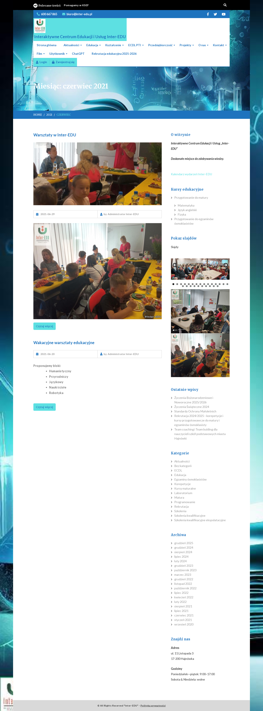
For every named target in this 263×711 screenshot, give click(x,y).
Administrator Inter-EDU (123, 214)
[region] (97, 271)
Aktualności (71, 45)
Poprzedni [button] (175, 265)
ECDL (178, 470)
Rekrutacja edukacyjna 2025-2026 (114, 53)
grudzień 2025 (183, 543)
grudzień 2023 (183, 565)
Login (41, 62)
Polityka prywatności (153, 705)
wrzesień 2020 (183, 624)
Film (39, 53)
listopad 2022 (183, 583)
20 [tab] (198, 286)
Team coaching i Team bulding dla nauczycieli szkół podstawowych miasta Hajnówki (200, 433)
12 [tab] (216, 284)
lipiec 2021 (181, 611)
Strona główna (46, 45)
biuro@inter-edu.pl (79, 14)
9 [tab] (204, 284)
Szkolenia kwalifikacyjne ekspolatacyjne (200, 520)
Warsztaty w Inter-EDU (54, 134)
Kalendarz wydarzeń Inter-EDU (191, 174)
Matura (179, 497)
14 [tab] (223, 284)
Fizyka (182, 214)
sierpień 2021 (183, 606)
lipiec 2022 (181, 593)
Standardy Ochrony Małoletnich (195, 411)
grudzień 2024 (183, 547)
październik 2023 (185, 570)
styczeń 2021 (183, 620)
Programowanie (184, 502)
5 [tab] (189, 284)
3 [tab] (181, 284)
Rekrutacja (181, 506)
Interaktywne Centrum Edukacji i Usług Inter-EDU (80, 36)
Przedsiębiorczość (160, 45)
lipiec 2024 (181, 556)
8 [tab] (200, 284)
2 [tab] (177, 284)
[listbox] (134, 5)
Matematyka (186, 205)
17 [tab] (187, 286)
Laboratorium (183, 493)
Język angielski (187, 210)
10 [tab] (208, 284)
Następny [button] (225, 265)
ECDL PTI (134, 45)
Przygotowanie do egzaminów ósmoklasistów (194, 221)
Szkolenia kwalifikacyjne (189, 515)
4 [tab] (185, 284)
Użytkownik (57, 53)
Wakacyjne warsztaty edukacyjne (63, 342)
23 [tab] (210, 286)
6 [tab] (193, 284)
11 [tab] (212, 284)
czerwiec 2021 (183, 615)
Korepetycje (182, 484)
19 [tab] (195, 286)
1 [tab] (173, 284)
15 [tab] (227, 284)
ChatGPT (78, 53)
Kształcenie (113, 45)
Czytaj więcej (44, 326)
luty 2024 (180, 561)
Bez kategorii (183, 466)
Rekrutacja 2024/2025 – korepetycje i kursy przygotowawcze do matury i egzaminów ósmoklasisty (198, 420)
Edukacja (92, 45)
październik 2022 (185, 588)
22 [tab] (206, 286)
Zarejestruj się (63, 62)
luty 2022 (180, 602)
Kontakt (218, 45)
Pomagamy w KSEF (76, 5)
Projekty (185, 45)
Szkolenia (180, 511)
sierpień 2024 (183, 552)
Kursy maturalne (185, 488)
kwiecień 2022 (183, 597)
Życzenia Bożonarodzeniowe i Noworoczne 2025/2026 (193, 400)
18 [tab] (191, 286)
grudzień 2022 (183, 579)
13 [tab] (220, 284)
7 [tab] (196, 284)
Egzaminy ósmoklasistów (190, 479)
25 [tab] (218, 286)
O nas (202, 45)
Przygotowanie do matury (191, 197)
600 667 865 (49, 14)
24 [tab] (214, 286)
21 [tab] (202, 286)
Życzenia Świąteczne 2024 (191, 407)
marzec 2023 (182, 574)
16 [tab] (183, 286)
